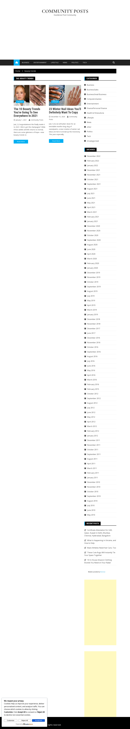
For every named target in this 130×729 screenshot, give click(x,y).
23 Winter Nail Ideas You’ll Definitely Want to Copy (65, 110)
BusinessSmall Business (96, 94)
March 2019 (92, 310)
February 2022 (93, 161)
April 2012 (91, 421)
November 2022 (93, 156)
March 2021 (92, 212)
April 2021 (91, 207)
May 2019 (91, 300)
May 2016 (91, 370)
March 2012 (92, 426)
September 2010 (94, 496)
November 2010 (93, 487)
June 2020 (91, 249)
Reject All (24, 720)
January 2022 (92, 165)
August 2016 (92, 356)
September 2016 (94, 352)
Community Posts (65, 11)
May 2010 (91, 515)
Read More (21, 142)
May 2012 (91, 417)
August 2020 (92, 244)
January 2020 (92, 268)
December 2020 (93, 226)
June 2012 (91, 412)
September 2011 (94, 454)
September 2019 (94, 286)
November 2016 (93, 342)
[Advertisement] (65, 34)
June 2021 (91, 198)
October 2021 (92, 179)
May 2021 (91, 203)
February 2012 (93, 431)
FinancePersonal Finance (97, 108)
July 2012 (90, 407)
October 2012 (92, 393)
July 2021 (90, 193)
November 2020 (93, 230)
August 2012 (92, 403)
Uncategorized (93, 141)
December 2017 (93, 328)
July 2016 (90, 361)
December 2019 (93, 272)
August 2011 (92, 459)
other (89, 127)
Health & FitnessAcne (95, 113)
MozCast (102, 572)
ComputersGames (94, 99)
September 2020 (94, 240)
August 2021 (92, 189)
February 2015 (93, 389)
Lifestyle (54, 62)
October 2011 (92, 449)
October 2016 (92, 347)
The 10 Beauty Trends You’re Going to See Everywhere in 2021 (27, 112)
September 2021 (94, 184)
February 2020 (93, 263)
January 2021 (92, 221)
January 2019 (92, 314)
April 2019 (91, 305)
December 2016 (93, 338)
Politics (75, 62)
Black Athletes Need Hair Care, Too (101, 548)
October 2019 (92, 282)
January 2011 (92, 477)
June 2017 (91, 333)
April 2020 (91, 254)
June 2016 (91, 366)
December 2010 (93, 482)
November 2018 (93, 324)
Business (25, 62)
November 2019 (93, 277)
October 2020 (92, 235)
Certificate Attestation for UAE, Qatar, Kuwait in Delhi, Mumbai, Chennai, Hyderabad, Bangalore (98, 533)
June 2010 (91, 510)
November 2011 (93, 445)
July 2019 (90, 296)
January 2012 (92, 435)
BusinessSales (92, 89)
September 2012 (94, 398)
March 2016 (92, 379)
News (65, 62)
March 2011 (92, 468)
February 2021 (93, 217)
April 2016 (91, 375)
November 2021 (93, 175)
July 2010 (90, 505)
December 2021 (93, 170)
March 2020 (92, 258)
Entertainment (40, 62)
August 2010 (92, 501)
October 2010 (92, 491)
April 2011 (91, 463)
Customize (10, 720)
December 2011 (93, 440)
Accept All (38, 720)
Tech (85, 62)
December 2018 (93, 319)
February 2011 (93, 473)
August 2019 (92, 291)
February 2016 (93, 384)
